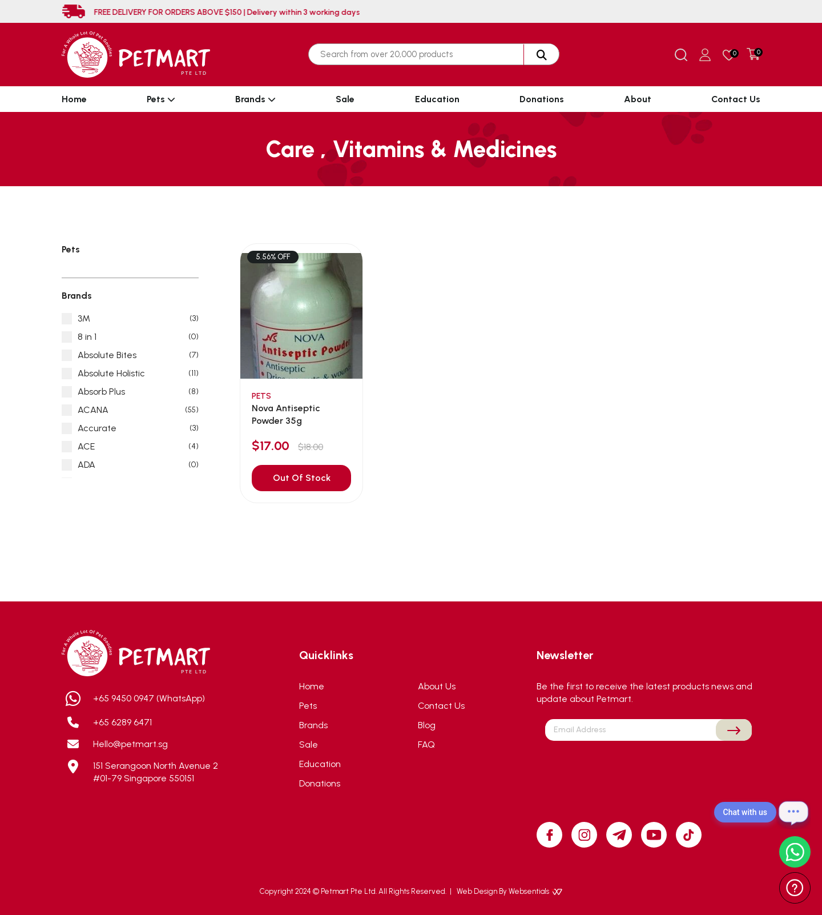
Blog (427, 725)
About (637, 99)
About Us (437, 686)
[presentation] (648, 767)
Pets (161, 99)
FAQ (426, 744)
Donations (541, 99)
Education (437, 99)
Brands (255, 99)
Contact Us (735, 99)
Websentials (535, 891)
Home (74, 99)
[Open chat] (793, 812)
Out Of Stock (302, 477)
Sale (345, 99)
